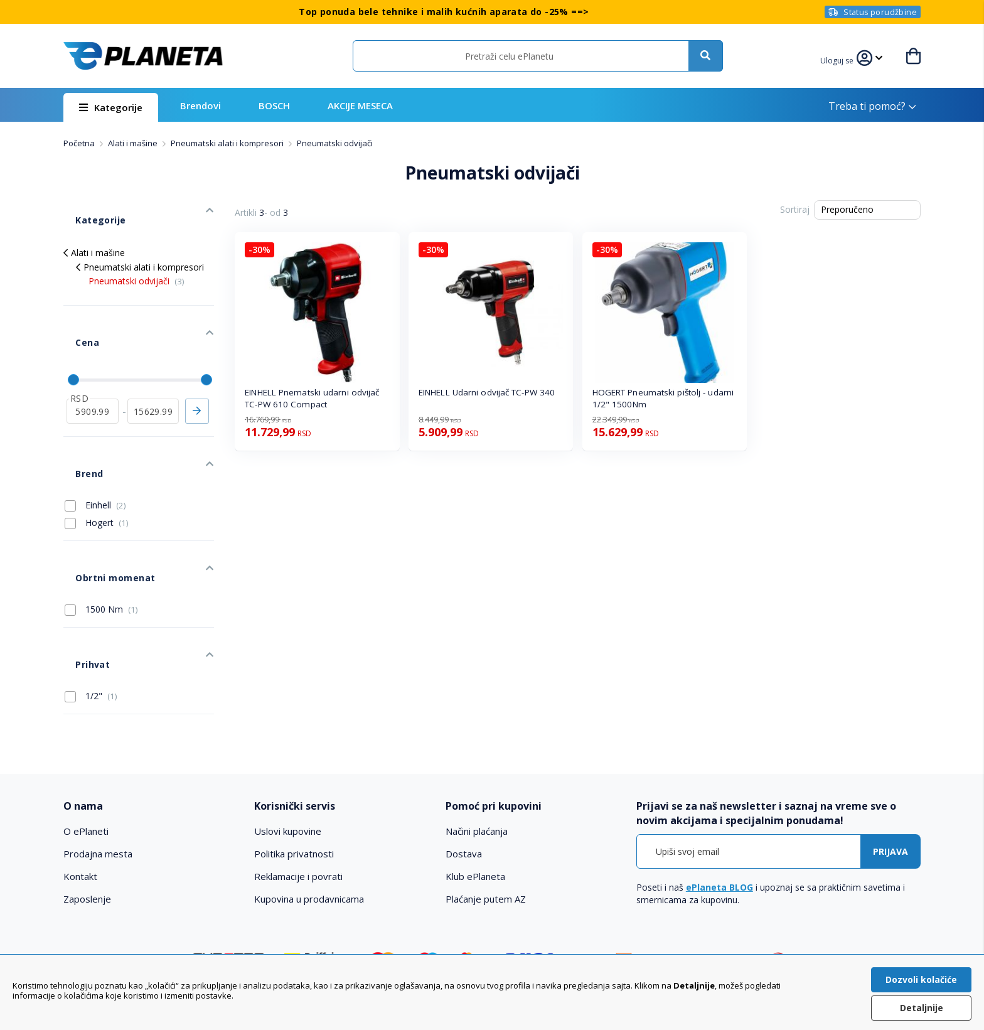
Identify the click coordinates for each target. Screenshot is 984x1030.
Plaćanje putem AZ (486, 803)
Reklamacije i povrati (298, 781)
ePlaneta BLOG (719, 792)
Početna (80, 143)
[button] (843, 59)
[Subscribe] (890, 756)
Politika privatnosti (294, 758)
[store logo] (143, 56)
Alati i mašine (133, 143)
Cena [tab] (74, 312)
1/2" (91, 600)
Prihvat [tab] (79, 575)
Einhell (95, 445)
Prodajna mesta (97, 758)
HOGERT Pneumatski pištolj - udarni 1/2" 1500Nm (663, 398)
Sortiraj (795, 209)
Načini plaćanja (477, 735)
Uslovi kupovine (287, 735)
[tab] (150, 711)
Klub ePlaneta (475, 781)
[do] (153, 369)
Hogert (97, 463)
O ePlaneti (86, 735)
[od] (93, 369)
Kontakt (80, 781)
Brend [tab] (76, 420)
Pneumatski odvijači (136, 263)
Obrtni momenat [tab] (101, 506)
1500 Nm (101, 531)
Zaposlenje (87, 803)
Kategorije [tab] (87, 208)
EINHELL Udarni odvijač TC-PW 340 (487, 392)
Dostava (464, 758)
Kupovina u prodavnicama (309, 803)
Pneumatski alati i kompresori (228, 143)
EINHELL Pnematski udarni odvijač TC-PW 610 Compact (312, 398)
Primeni (197, 369)
